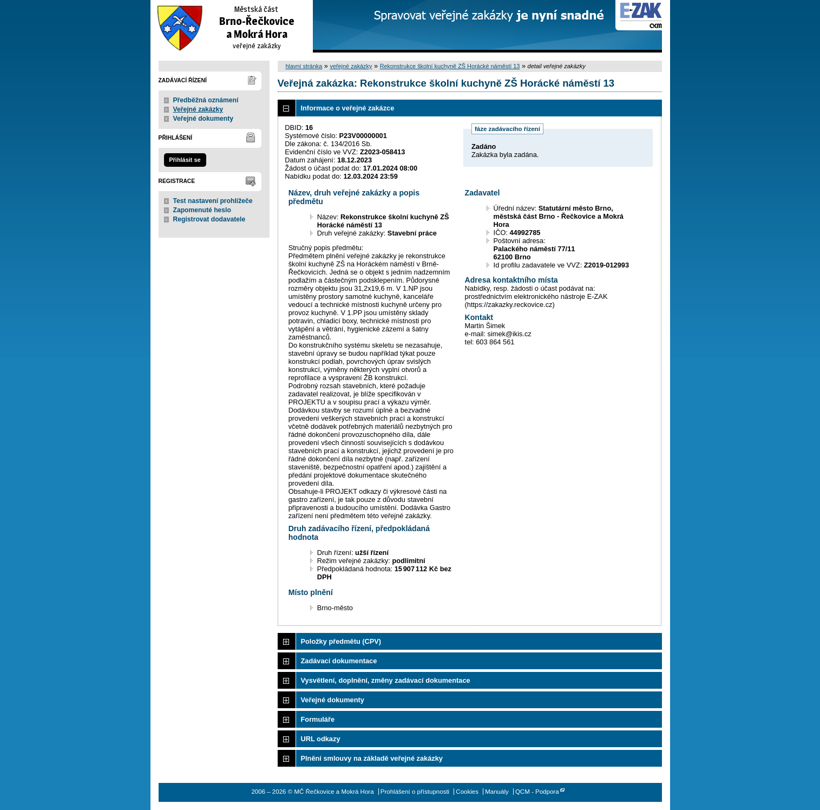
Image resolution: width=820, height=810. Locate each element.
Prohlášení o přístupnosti (415, 791)
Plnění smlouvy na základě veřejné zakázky (372, 758)
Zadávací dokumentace (339, 661)
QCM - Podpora (537, 791)
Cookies (467, 791)
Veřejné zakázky (198, 109)
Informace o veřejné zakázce (348, 108)
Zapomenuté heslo (202, 210)
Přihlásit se (184, 159)
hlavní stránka (304, 66)
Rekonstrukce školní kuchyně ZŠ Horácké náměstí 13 (450, 66)
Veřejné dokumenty (203, 118)
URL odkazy (320, 739)
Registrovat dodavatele (209, 219)
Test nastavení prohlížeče (213, 201)
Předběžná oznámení (206, 100)
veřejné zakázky (351, 66)
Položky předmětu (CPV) (341, 641)
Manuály (497, 791)
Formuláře (318, 719)
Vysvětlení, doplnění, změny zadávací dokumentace (385, 680)
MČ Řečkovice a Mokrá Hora (231, 26)
